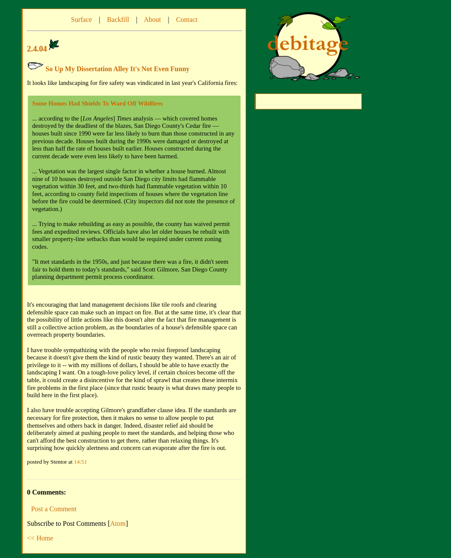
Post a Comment (54, 509)
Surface (81, 19)
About (152, 19)
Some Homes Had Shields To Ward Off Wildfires (97, 103)
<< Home (40, 538)
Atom (118, 523)
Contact (187, 19)
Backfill (118, 19)
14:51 (80, 461)
